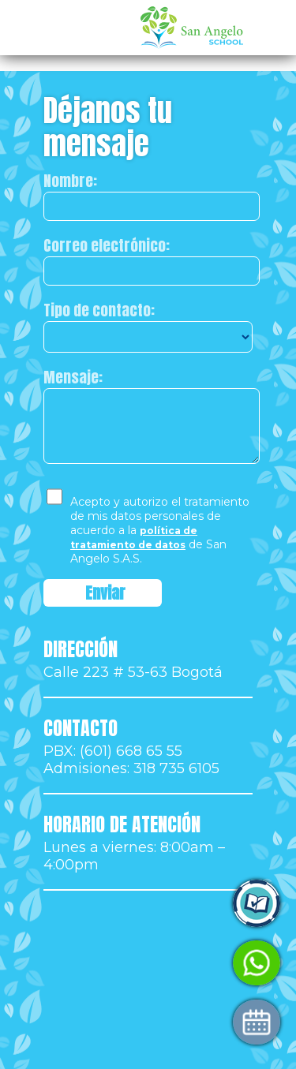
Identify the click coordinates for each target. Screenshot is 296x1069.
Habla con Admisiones (102, 962)
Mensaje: (73, 377)
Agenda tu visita (82, 1022)
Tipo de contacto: (99, 310)
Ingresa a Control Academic (120, 903)
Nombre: (70, 181)
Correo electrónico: (106, 245)
